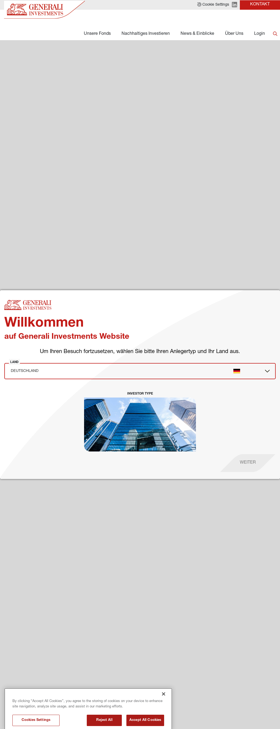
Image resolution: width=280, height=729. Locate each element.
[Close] (164, 712)
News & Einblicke (197, 34)
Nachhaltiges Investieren (146, 34)
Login (259, 34)
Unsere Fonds (97, 34)
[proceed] (247, 463)
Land (14, 362)
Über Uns (234, 34)
